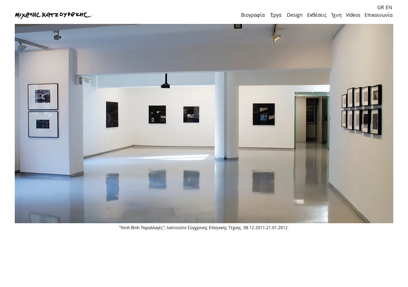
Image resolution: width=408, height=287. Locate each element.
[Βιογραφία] (253, 15)
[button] (204, 123)
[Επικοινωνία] (378, 15)
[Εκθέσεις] (317, 15)
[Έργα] (276, 15)
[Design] (294, 15)
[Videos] (353, 15)
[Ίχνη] (336, 15)
